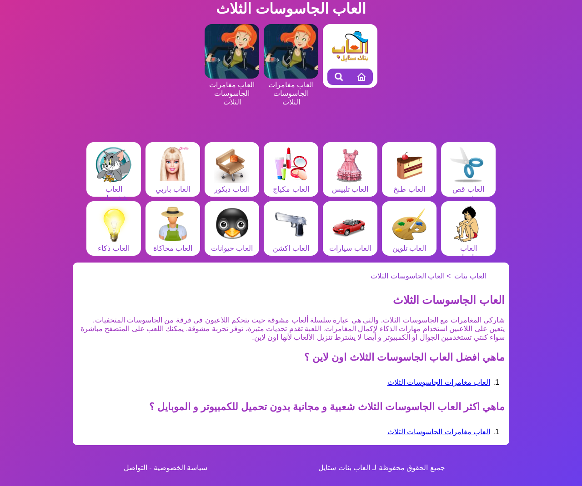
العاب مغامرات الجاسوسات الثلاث (438, 382)
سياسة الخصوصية (180, 467)
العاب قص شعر (468, 189)
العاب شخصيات (113, 189)
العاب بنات (470, 276)
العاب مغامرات (468, 248)
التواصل (135, 467)
